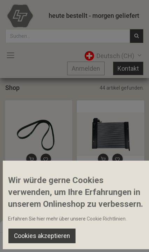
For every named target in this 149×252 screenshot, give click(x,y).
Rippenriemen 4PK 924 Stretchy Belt (39, 174)
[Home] (23, 240)
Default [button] (113, 226)
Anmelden (86, 68)
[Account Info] (126, 240)
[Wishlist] (100, 240)
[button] (31, 158)
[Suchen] (48, 240)
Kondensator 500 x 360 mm (110, 174)
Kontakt (128, 68)
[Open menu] (74, 242)
